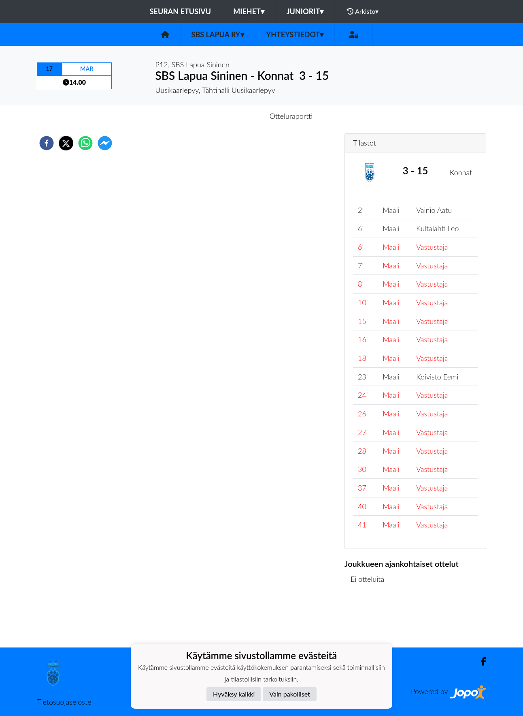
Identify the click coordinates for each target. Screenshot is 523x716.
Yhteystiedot (295, 34)
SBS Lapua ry (217, 34)
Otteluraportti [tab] (291, 115)
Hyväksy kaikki (234, 694)
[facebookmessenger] (105, 143)
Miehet (248, 11)
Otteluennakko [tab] (233, 115)
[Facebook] (480, 661)
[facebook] (46, 143)
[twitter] (66, 143)
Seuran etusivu (180, 11)
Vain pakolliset (289, 694)
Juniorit (305, 11)
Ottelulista (370, 620)
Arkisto (362, 11)
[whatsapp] (85, 143)
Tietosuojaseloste (64, 701)
